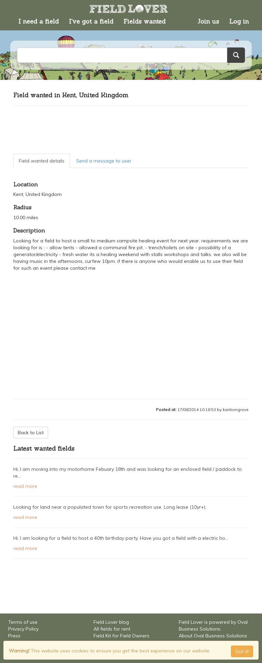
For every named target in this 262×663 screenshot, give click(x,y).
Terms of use (23, 622)
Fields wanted (144, 21)
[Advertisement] (131, 130)
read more (25, 486)
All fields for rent (111, 629)
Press (14, 636)
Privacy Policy (23, 629)
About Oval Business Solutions (213, 636)
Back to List (31, 432)
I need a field (38, 21)
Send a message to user (103, 161)
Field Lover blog (111, 622)
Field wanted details (41, 161)
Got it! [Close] (242, 651)
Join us (208, 21)
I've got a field (91, 21)
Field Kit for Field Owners (121, 636)
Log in (239, 21)
